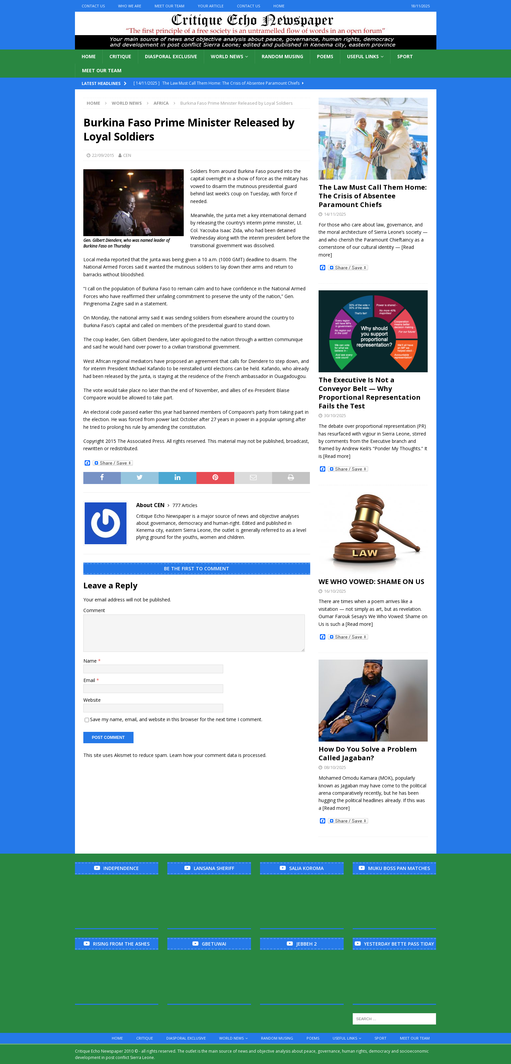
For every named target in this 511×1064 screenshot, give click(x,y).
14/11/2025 (335, 214)
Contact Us (93, 5)
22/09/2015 (103, 155)
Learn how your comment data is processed (217, 755)
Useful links (363, 56)
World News (227, 56)
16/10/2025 (335, 591)
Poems (325, 56)
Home (278, 5)
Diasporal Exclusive (171, 56)
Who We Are (129, 5)
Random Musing (282, 56)
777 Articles (184, 505)
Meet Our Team (169, 5)
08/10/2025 (335, 767)
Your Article (211, 5)
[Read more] (336, 456)
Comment (94, 610)
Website (92, 700)
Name (90, 661)
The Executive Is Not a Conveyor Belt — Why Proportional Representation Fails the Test (370, 392)
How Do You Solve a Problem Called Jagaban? (368, 753)
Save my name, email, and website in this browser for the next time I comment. (176, 719)
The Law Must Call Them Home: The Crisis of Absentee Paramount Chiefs (373, 196)
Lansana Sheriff (214, 868)
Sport (405, 56)
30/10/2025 (335, 415)
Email (89, 680)
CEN (127, 155)
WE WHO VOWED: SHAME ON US (371, 581)
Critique (120, 56)
